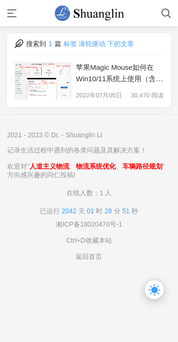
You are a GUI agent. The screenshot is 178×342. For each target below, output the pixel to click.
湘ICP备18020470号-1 (89, 224)
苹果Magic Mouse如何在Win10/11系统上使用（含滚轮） (119, 74)
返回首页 (88, 256)
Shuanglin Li (84, 135)
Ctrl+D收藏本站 (89, 240)
